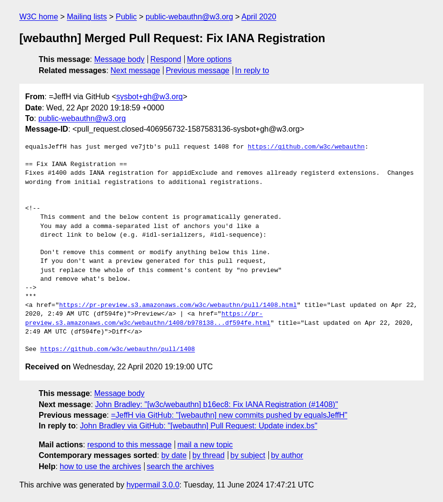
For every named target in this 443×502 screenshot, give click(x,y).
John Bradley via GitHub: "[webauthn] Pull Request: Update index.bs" (198, 426)
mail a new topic (205, 445)
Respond (165, 59)
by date (173, 455)
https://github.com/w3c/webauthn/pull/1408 (117, 349)
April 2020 (258, 17)
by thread (208, 455)
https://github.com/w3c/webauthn (306, 147)
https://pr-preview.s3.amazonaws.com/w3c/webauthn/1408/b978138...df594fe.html (147, 318)
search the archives (180, 466)
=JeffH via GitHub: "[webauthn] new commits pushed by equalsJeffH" (229, 415)
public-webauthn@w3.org (189, 17)
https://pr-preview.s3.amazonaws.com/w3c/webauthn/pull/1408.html (177, 305)
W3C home (38, 17)
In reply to (252, 70)
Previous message (198, 70)
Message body (119, 59)
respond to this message (129, 445)
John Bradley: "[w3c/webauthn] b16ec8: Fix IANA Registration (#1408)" (216, 404)
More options (209, 59)
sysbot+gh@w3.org (149, 96)
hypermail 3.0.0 (152, 485)
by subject (247, 455)
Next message (135, 70)
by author (287, 455)
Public (126, 17)
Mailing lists (87, 17)
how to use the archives (100, 466)
